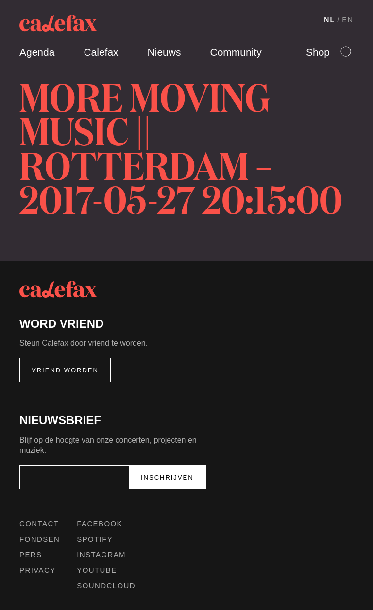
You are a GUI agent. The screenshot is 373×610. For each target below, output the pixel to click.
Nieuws (164, 52)
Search (347, 52)
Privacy (37, 570)
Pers (30, 554)
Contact (39, 523)
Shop (318, 52)
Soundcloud (106, 585)
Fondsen (39, 539)
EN (348, 20)
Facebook (99, 523)
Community (235, 52)
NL (329, 20)
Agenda (36, 52)
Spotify (95, 539)
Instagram (101, 554)
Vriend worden (65, 370)
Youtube (97, 570)
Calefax (101, 52)
